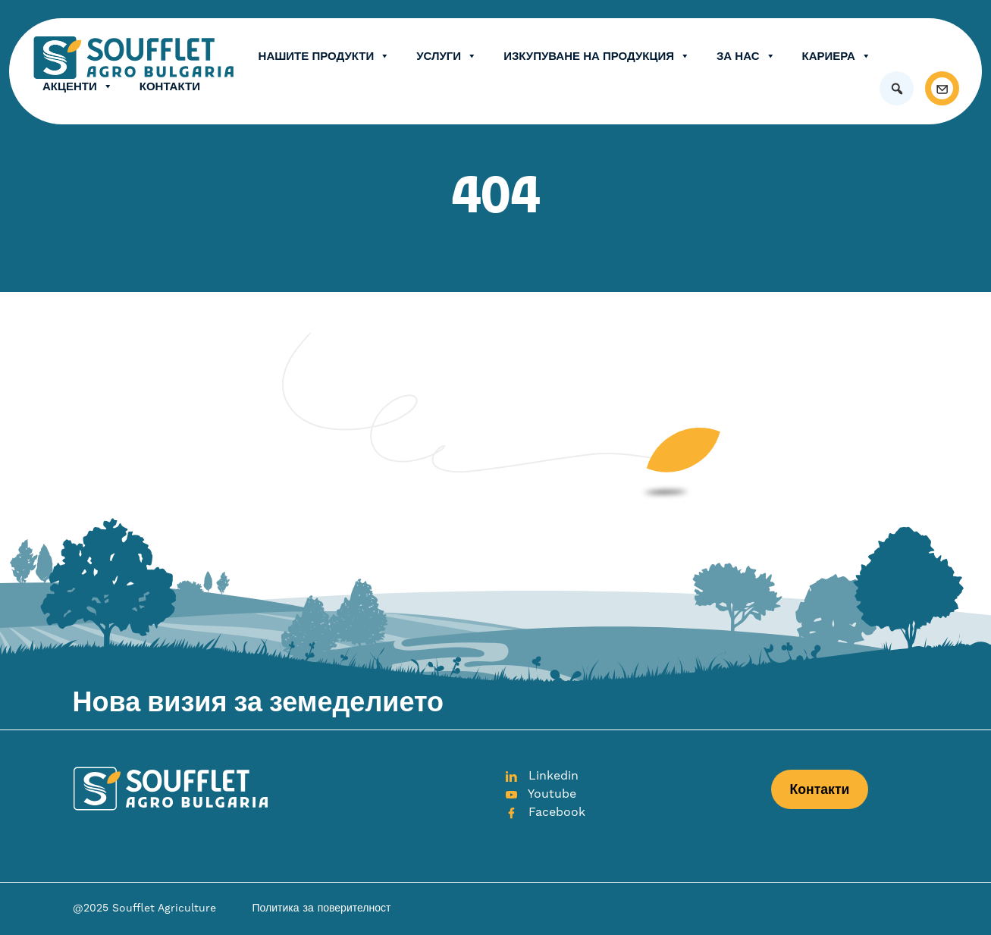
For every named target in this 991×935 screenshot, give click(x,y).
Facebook (545, 812)
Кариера (836, 56)
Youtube (540, 794)
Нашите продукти (324, 56)
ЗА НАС (746, 56)
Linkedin (542, 775)
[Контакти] (942, 88)
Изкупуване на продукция (596, 56)
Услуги (446, 56)
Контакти (170, 86)
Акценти (77, 86)
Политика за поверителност (321, 908)
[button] (897, 88)
